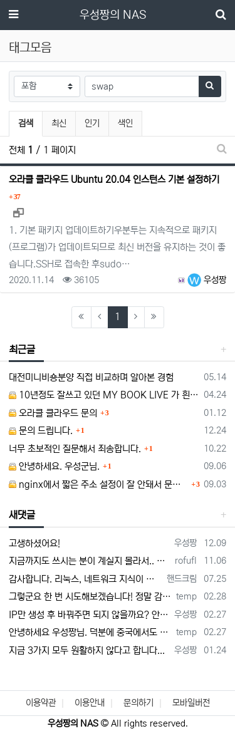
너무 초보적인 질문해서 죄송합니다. (75, 448)
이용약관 (41, 703)
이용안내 (90, 703)
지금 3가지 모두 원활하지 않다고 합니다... (87, 650)
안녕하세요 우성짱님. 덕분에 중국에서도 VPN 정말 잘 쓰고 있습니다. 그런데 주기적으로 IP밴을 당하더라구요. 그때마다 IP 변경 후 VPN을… (90, 632)
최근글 (22, 349)
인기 (92, 123)
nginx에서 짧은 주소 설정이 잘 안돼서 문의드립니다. (98, 484)
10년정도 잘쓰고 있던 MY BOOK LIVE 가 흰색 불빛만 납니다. (104, 395)
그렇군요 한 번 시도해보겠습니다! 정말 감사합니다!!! (90, 596)
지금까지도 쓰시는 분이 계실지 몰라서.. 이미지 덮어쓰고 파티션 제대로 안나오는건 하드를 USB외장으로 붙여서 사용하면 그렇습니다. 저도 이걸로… (89, 561)
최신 (58, 123)
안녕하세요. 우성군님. (54, 466)
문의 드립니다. (41, 430)
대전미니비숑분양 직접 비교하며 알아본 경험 (91, 377)
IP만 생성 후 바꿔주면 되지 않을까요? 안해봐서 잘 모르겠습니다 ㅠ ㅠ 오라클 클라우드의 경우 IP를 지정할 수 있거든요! (89, 614)
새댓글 (22, 515)
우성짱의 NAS (113, 15)
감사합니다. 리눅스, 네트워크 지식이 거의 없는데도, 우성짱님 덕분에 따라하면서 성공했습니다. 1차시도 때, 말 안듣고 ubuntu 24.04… (85, 579)
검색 (25, 123)
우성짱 (206, 280)
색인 (125, 123)
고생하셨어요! (34, 543)
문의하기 (138, 703)
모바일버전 (191, 703)
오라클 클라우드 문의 (53, 413)
